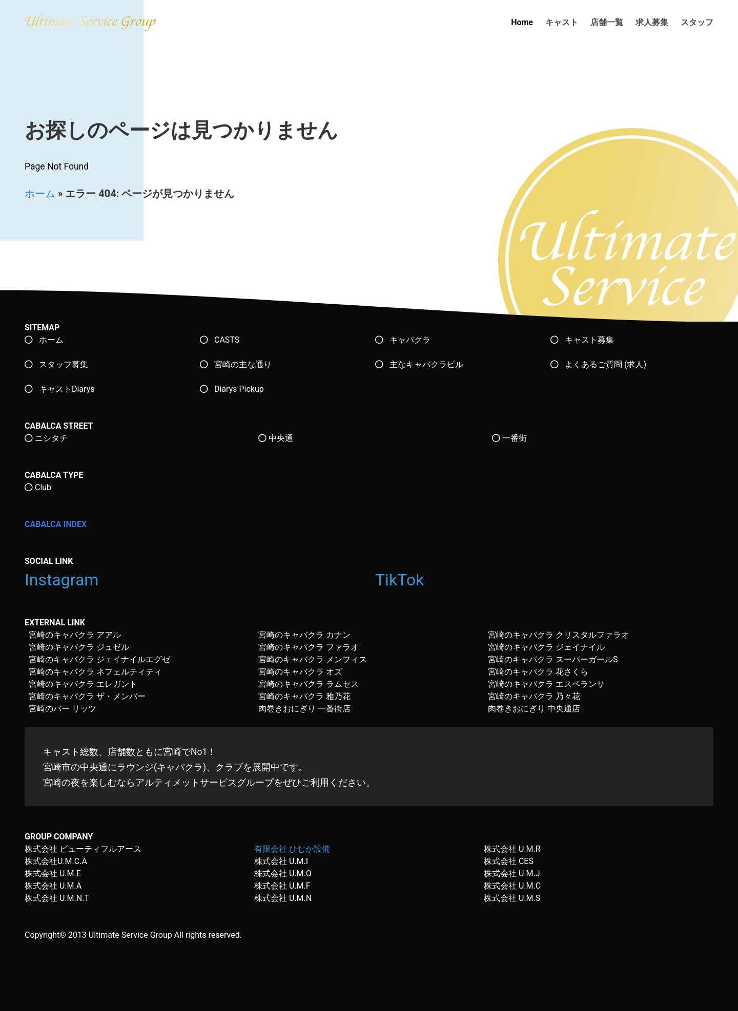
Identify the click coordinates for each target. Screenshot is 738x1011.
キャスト (561, 22)
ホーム (40, 193)
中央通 (275, 438)
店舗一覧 (606, 22)
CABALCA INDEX (56, 524)
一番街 (509, 438)
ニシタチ (46, 438)
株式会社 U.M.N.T (57, 898)
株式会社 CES (509, 861)
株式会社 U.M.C (512, 886)
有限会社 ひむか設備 (292, 849)
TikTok (401, 579)
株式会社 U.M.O (283, 873)
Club (38, 487)
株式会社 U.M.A (53, 886)
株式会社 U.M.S (512, 898)
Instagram (63, 579)
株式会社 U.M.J (512, 873)
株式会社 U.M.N (283, 898)
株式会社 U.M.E (53, 873)
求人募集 (652, 22)
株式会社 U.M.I (281, 861)
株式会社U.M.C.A (56, 861)
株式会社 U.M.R (512, 849)
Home (522, 22)
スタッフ (697, 22)
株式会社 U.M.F (282, 886)
